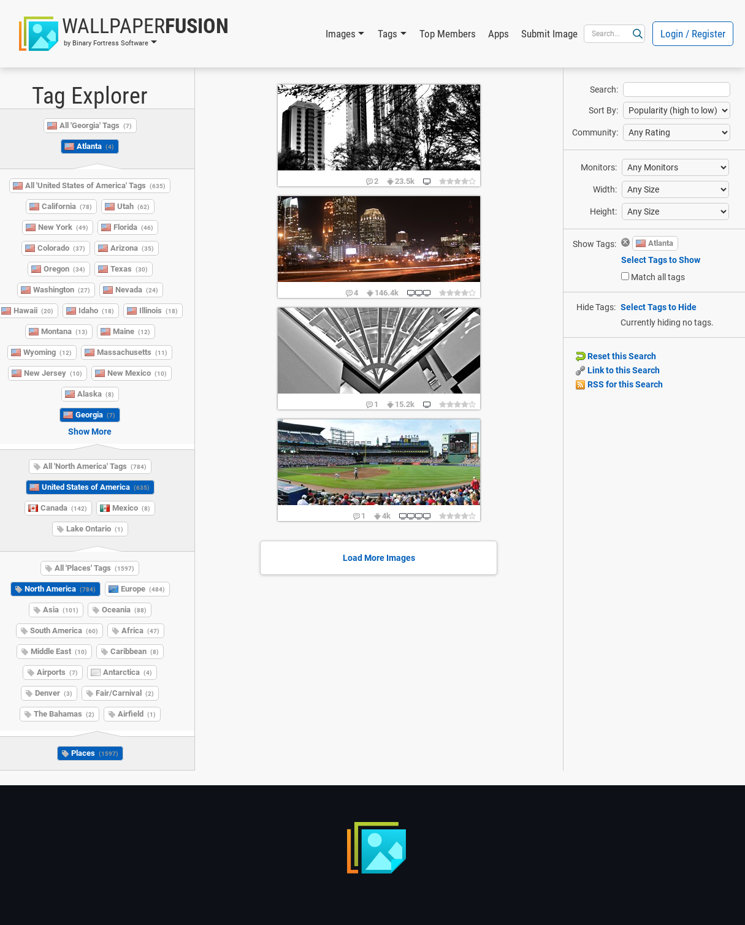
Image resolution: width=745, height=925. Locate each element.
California (67, 206)
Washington (61, 289)
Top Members (447, 34)
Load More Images (379, 558)
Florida (133, 227)
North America (60, 588)
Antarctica (127, 672)
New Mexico (137, 373)
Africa (140, 630)
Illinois (158, 310)
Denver (53, 693)
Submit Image (549, 34)
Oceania (124, 609)
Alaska (95, 393)
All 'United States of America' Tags (95, 185)
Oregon (64, 268)
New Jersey (53, 373)
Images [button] (341, 34)
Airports (57, 672)
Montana (64, 331)
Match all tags (658, 277)
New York (63, 227)
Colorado (61, 248)
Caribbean (134, 651)
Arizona (132, 248)
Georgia (95, 414)
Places (94, 753)
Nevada (136, 289)
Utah (133, 206)
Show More (90, 431)
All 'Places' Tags (94, 568)
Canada (63, 507)
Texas (129, 268)
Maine (131, 331)
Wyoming (47, 352)
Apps (498, 34)
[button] (123, 33)
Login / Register (692, 34)
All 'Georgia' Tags (95, 125)
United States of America (96, 487)
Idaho (96, 310)
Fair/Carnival (125, 693)
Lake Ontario (94, 528)
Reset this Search (616, 356)
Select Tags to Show (660, 260)
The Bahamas (64, 713)
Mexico (131, 507)
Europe (143, 588)
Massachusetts (132, 352)
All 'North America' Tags (95, 466)
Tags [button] (387, 34)
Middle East (59, 651)
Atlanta (95, 146)
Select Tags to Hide (659, 307)
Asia (60, 609)
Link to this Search (618, 370)
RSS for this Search (619, 384)
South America (64, 630)
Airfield (137, 713)
